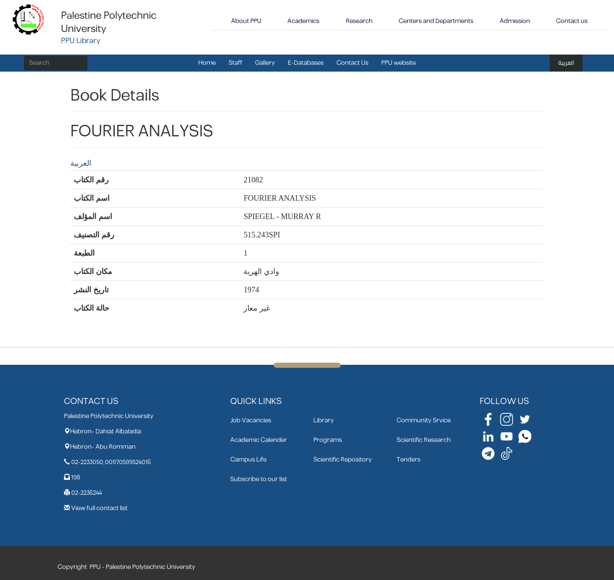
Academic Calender (258, 440)
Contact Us (352, 63)
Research (359, 21)
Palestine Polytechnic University (108, 22)
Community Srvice (424, 420)
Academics (303, 21)
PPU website (398, 63)
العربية (566, 63)
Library (323, 420)
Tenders (408, 460)
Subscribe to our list (258, 479)
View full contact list (99, 508)
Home (207, 63)
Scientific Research (424, 440)
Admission (515, 21)
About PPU (246, 21)
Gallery (265, 63)
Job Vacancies (250, 420)
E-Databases (306, 63)
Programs (327, 440)
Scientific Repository (342, 460)
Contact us (572, 21)
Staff (235, 63)
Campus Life (248, 460)
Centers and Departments (436, 21)
